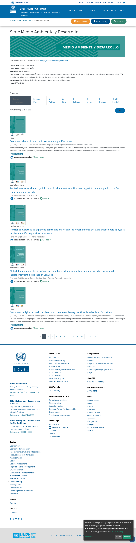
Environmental (16, 469)
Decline (118, 537)
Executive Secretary (57, 360)
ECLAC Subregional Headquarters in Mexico (25, 402)
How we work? (55, 366)
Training (52, 430)
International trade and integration (25, 452)
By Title (64, 100)
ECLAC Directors (55, 372)
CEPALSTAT (92, 391)
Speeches (91, 418)
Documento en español (21, 157)
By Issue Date (36, 100)
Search (118, 21)
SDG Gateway (54, 390)
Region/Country (109, 10)
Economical (15, 446)
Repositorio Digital (60, 427)
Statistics (14, 493)
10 (82, 336)
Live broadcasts (94, 400)
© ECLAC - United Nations (61, 535)
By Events (89, 100)
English (89, 2)
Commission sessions (58, 400)
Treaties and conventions (59, 415)
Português (108, 2)
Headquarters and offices (59, 363)
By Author (52, 100)
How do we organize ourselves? (62, 369)
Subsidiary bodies (56, 406)
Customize (89, 536)
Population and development (22, 466)
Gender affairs (16, 487)
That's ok (126, 537)
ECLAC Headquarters (19, 383)
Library (52, 433)
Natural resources (17, 478)
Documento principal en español (24, 198)
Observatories (55, 403)
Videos (90, 430)
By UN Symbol (115, 100)
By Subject (76, 100)
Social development (18, 463)
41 (91, 336)
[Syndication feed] (120, 110)
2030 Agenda (15, 484)
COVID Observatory (95, 381)
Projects (94, 10)
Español (98, 2)
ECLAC (81, 2)
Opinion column (94, 415)
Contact (13, 512)
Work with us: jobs (56, 378)
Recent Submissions (17, 100)
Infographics (92, 421)
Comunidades (54, 436)
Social (12, 460)
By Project (102, 100)
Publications (54, 424)
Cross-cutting (16, 481)
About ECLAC (54, 357)
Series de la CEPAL (24, 20)
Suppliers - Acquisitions (58, 381)
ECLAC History (55, 375)
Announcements (94, 412)
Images (90, 424)
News (89, 403)
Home (12, 20)
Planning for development (21, 490)
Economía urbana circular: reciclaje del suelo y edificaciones (41, 141)
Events (81, 10)
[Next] (96, 336)
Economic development (20, 449)
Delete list (80, 21)
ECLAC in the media (95, 427)
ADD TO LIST (38, 157)
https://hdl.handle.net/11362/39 (54, 60)
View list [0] (100, 21)
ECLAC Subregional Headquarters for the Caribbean (25, 421)
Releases (91, 409)
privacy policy (117, 531)
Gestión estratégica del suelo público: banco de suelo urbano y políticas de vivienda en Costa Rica (61, 312)
